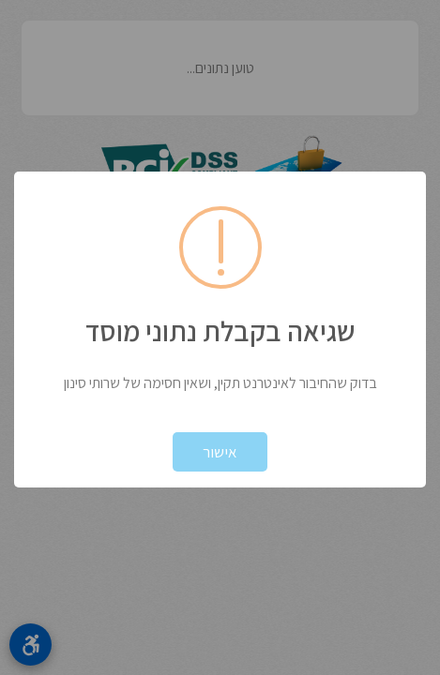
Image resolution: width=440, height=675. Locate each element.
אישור (220, 452)
